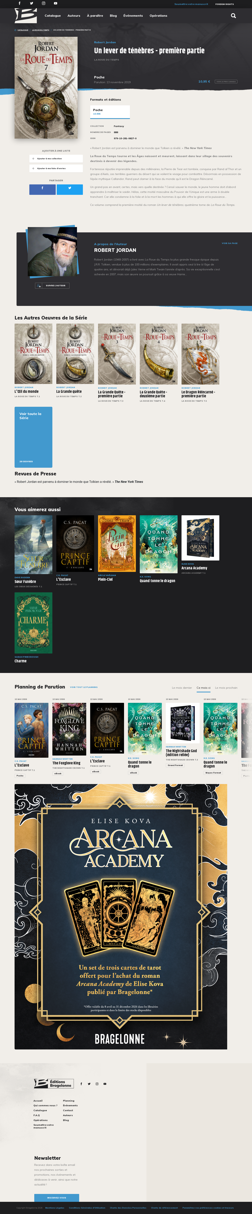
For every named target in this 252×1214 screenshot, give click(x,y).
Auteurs (74, 15)
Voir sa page (229, 243)
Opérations (158, 15)
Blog (113, 15)
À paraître (95, 15)
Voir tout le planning (83, 687)
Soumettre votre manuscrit (191, 4)
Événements (133, 15)
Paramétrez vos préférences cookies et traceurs (208, 1208)
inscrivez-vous (56, 1198)
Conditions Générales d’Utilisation (87, 1208)
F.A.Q (36, 1115)
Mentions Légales (54, 1208)
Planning (68, 1100)
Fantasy (119, 126)
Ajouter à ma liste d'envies (47, 168)
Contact (68, 1110)
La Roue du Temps (40, 30)
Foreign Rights (224, 4)
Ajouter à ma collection (45, 158)
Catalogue (53, 15)
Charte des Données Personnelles (128, 1208)
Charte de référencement (164, 1208)
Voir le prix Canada (226, 82)
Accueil (38, 1100)
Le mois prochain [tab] (226, 687)
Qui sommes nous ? (45, 1105)
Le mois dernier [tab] (182, 687)
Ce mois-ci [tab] (203, 687)
